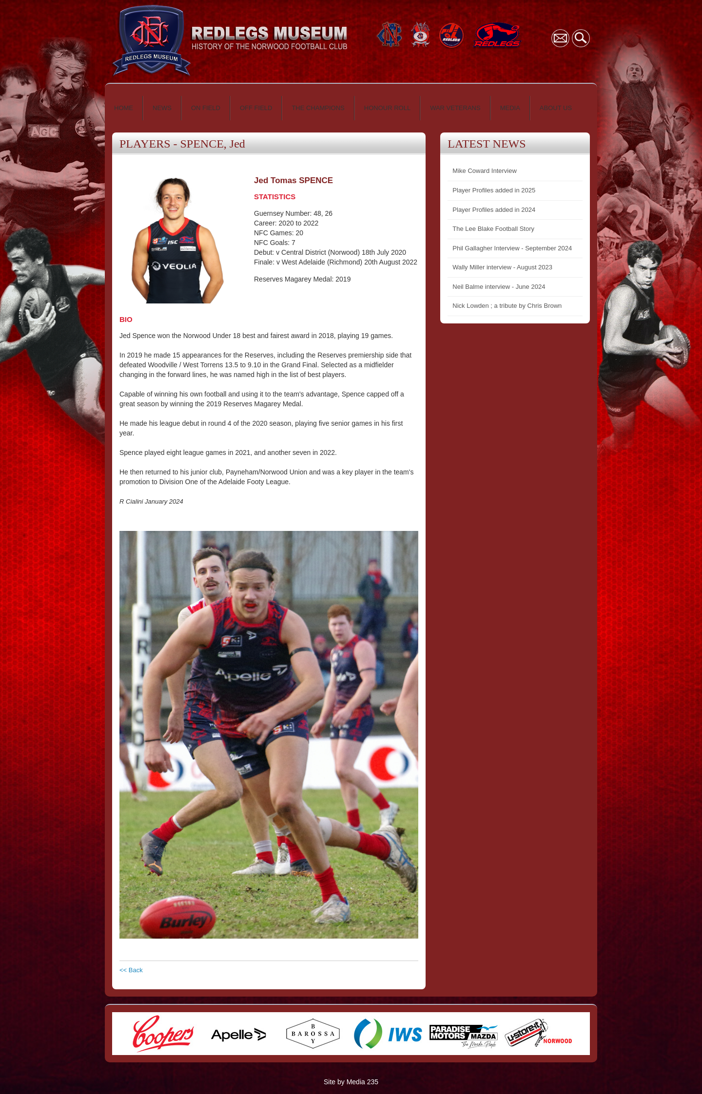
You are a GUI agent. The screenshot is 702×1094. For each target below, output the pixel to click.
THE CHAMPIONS (318, 108)
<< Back (131, 970)
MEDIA (510, 108)
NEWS (162, 108)
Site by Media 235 (351, 1082)
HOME (123, 108)
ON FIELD (205, 108)
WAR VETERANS (455, 108)
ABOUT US (556, 108)
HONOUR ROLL (387, 108)
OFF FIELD (256, 108)
